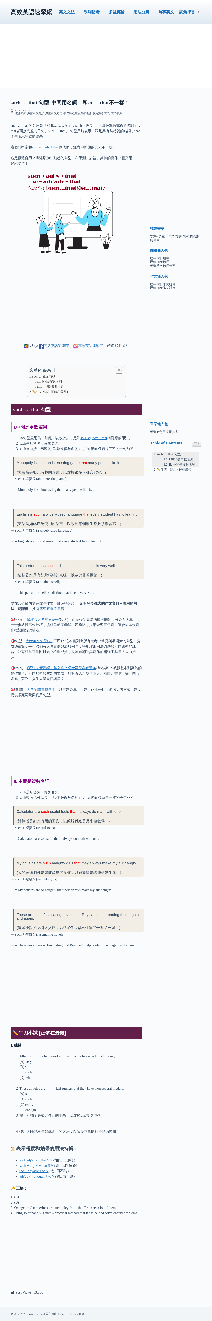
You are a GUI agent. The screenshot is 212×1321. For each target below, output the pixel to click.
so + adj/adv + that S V (36, 1160)
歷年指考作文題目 (162, 288)
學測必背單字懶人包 (164, 432)
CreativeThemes (68, 1314)
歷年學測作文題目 (162, 284)
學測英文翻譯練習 (162, 266)
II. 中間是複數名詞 (51, 386)
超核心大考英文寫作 (43, 620)
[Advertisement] (106, 60)
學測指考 (94, 12)
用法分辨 (144, 12)
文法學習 (116, 113)
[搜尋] (199, 12)
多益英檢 (119, 12)
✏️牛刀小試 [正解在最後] (50, 392)
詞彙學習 (187, 12)
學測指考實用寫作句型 (77, 113)
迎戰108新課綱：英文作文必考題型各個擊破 (61, 668)
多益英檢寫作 (35, 113)
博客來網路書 (50, 609)
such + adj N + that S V (36, 1166)
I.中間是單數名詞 (50, 381)
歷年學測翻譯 (159, 258)
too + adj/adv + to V (33, 1171)
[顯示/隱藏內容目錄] (117, 370)
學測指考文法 (100, 113)
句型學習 (20, 113)
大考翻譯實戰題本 (41, 690)
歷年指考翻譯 (159, 262)
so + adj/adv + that (45, 147)
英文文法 (69, 12)
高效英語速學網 (31, 12)
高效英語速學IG (90, 346)
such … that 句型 (43, 376)
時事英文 (166, 12)
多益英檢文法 (53, 113)
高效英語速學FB (57, 346)
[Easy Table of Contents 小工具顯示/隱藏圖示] (196, 443)
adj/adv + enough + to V (36, 1176)
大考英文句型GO (39, 641)
